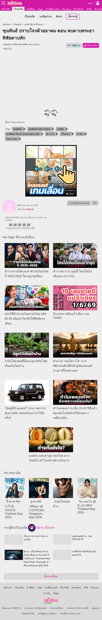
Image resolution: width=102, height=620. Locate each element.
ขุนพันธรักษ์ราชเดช (39, 129)
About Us (96, 608)
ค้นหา (59, 16)
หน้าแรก (5, 9)
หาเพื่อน (30, 9)
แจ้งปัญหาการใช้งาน (47, 614)
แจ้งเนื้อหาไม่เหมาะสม (70, 614)
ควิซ (89, 9)
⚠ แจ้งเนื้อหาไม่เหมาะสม (79, 203)
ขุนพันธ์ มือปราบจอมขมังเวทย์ (22, 134)
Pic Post (66, 9)
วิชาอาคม (11, 139)
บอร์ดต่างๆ (45, 16)
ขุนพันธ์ (17, 129)
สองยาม (30, 209)
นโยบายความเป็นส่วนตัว (36, 608)
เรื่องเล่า (65, 134)
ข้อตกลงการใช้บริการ (11, 608)
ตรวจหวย (78, 9)
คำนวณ (94, 588)
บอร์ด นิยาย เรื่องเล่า (33, 24)
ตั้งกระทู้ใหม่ (51, 576)
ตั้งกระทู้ (72, 16)
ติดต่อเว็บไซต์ (28, 614)
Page (56, 593)
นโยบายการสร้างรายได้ (77, 608)
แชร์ (74, 45)
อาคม (80, 134)
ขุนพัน (60, 129)
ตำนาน (50, 134)
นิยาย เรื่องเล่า (41, 528)
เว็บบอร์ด (18, 9)
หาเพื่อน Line (52, 9)
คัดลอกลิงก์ (91, 45)
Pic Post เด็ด (12, 473)
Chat (40, 9)
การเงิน (47, 593)
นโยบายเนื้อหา (57, 608)
